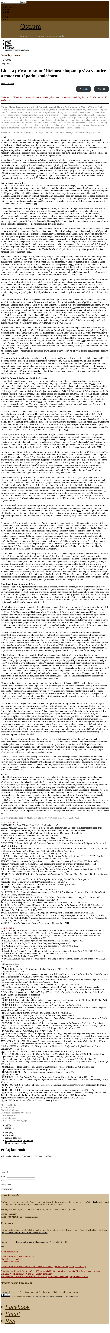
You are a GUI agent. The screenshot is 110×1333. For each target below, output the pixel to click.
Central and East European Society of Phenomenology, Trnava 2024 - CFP (34, 1244)
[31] (64, 470)
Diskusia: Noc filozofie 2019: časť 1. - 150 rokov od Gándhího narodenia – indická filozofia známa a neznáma (50, 1274)
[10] (72, 264)
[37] (15, 546)
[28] (42, 459)
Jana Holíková (7, 83)
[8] (33, 252)
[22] (67, 416)
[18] (10, 348)
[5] (64, 224)
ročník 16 (9, 1128)
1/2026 (8, 60)
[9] (66, 261)
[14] (19, 312)
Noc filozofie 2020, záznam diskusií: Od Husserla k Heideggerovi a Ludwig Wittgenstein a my (43, 1269)
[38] (106, 607)
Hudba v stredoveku (10, 1264)
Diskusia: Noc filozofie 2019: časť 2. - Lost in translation (26, 1276)
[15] (43, 315)
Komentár (5, 1175)
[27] (99, 447)
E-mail (4, 1183)
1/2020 (8, 1125)
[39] (3, 617)
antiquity (9, 1132)
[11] (15, 274)
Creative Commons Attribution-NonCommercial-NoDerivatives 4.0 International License (52, 1299)
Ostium (30, 26)
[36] (27, 536)
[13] (74, 307)
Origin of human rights (15, 1143)
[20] (40, 401)
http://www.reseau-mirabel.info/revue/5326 (24, 1235)
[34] (79, 510)
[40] (82, 625)
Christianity (10, 1135)
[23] (9, 421)
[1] (2, 193)
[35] (51, 513)
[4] (35, 221)
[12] (3, 295)
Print (83, 89)
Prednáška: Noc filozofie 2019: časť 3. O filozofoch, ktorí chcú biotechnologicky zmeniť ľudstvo (44, 1279)
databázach (98, 1204)
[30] (99, 462)
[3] (35, 203)
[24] (67, 429)
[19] (93, 383)
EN (6, 19)
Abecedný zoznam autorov (17, 50)
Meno (4, 1179)
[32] (105, 490)
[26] (37, 444)
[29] (83, 459)
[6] (87, 239)
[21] (94, 414)
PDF (101, 89)
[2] (40, 198)
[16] (72, 338)
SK (6, 17)
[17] (83, 340)
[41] (89, 729)
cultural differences (13, 1138)
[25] (23, 437)
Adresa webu (6, 1187)
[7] (104, 246)
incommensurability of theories (19, 1140)
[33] (64, 498)
